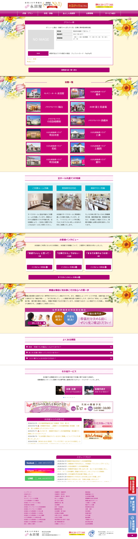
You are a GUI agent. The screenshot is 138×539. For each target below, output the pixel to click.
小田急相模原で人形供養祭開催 (77, 466)
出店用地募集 (89, 524)
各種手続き (88, 513)
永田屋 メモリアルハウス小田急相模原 (35, 507)
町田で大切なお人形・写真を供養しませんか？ (83, 479)
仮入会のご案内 (59, 500)
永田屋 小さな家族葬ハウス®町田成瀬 (34, 519)
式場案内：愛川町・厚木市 (62, 496)
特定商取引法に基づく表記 (62, 519)
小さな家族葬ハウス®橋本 (31, 500)
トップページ (27, 492)
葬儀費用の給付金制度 (91, 498)
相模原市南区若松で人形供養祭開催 (79, 461)
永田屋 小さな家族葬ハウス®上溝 (33, 511)
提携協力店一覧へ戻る (69, 70)
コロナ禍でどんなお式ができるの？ (69, 358)
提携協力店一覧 (59, 503)
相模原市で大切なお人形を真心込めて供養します (84, 477)
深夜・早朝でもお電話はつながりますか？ (69, 347)
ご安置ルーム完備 (90, 503)
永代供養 (87, 515)
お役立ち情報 (58, 517)
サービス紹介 (110, 13)
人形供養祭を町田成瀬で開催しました (80, 474)
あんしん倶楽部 (69, 13)
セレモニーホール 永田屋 (31, 498)
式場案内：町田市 (60, 494)
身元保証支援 (89, 522)
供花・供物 (48, 13)
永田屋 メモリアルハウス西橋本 (33, 509)
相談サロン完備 (89, 505)
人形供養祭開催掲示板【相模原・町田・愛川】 (53, 423)
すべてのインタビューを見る (69, 277)
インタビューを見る (40, 267)
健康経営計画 (58, 509)
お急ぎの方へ (27, 494)
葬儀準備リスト (89, 494)
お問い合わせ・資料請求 (61, 515)
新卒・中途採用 (59, 507)
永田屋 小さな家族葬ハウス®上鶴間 (34, 515)
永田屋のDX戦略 (59, 513)
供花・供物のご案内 (29, 524)
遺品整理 (87, 517)
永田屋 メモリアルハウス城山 (32, 503)
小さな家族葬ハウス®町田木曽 (32, 517)
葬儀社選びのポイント (91, 500)
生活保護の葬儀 (89, 496)
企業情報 (89, 13)
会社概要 (57, 505)
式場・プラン (27, 13)
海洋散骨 (87, 511)
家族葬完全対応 (89, 507)
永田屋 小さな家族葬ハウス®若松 (33, 513)
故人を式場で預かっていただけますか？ (69, 352)
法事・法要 (88, 509)
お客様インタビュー (60, 524)
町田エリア (31, 62)
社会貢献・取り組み (60, 511)
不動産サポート (89, 519)
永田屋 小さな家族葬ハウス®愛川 (33, 522)
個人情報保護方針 (60, 522)
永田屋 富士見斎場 (29, 505)
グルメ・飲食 (31, 59)
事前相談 (87, 492)
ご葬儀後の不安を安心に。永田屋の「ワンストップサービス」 (88, 464)
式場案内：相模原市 (60, 492)
